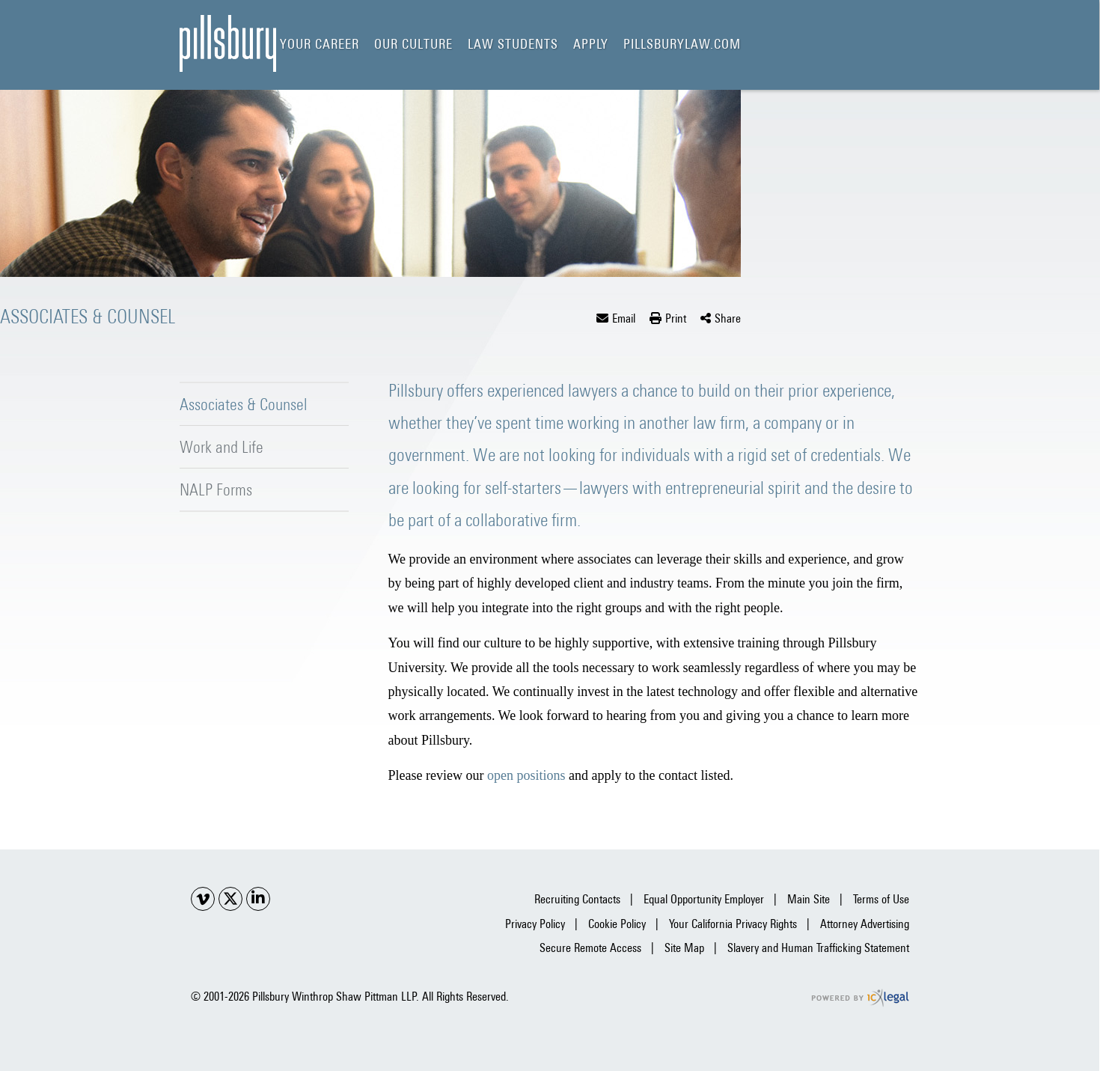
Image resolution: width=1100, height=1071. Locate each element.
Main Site (808, 899)
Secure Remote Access (590, 948)
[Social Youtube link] (203, 899)
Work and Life (221, 447)
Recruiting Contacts (577, 899)
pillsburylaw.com (682, 44)
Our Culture (413, 44)
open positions (526, 775)
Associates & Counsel (243, 404)
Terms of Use (881, 899)
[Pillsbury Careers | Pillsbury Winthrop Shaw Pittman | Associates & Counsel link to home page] (228, 43)
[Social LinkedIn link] (258, 899)
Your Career (319, 44)
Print (675, 318)
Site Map (684, 948)
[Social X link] (230, 899)
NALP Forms (216, 489)
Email (623, 318)
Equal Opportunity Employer (704, 899)
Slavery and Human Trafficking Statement (818, 948)
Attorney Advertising (864, 924)
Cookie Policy (617, 924)
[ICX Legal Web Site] (860, 998)
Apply (590, 44)
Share (728, 318)
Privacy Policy (535, 924)
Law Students (513, 44)
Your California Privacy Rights (733, 924)
